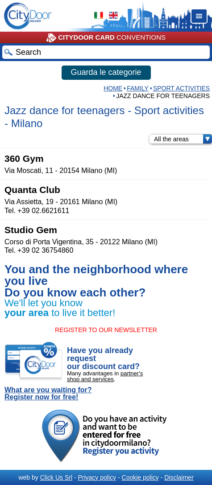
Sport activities (181, 88)
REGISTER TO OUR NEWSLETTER (106, 330)
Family (138, 88)
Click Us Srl (56, 477)
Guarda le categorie (106, 72)
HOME (113, 88)
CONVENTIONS (106, 37)
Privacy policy (97, 477)
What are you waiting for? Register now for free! (48, 393)
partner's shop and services (105, 376)
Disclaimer (178, 477)
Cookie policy (140, 477)
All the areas (183, 139)
